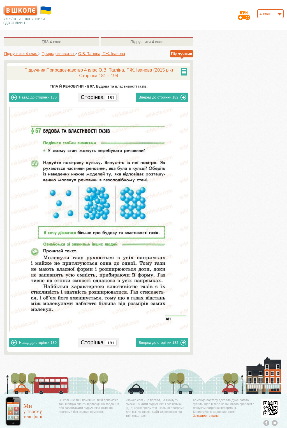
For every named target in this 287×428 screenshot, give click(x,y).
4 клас (51, 42)
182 (162, 97)
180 (34, 97)
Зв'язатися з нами (206, 415)
